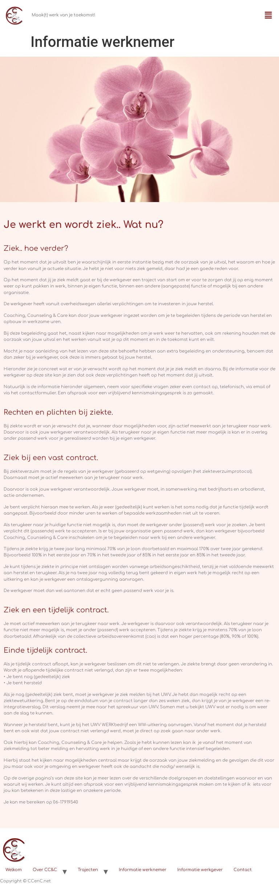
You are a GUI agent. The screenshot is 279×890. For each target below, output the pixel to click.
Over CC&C (45, 869)
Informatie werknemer (142, 869)
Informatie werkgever (200, 869)
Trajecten (88, 869)
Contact (243, 869)
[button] (268, 15)
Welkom (13, 869)
